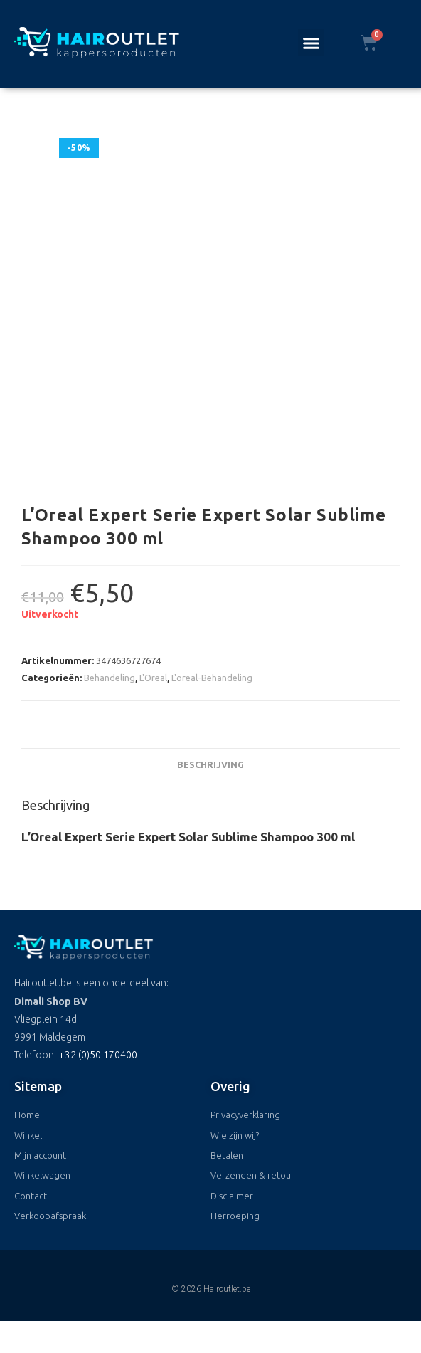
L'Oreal (153, 678)
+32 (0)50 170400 (97, 1054)
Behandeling (109, 678)
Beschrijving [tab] (210, 764)
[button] (311, 42)
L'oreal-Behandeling (211, 678)
